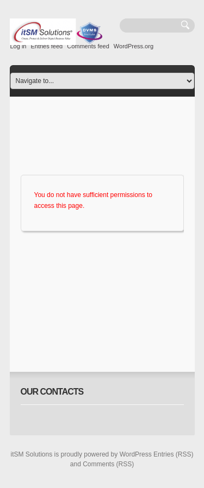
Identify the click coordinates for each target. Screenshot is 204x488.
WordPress (136, 454)
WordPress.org (133, 46)
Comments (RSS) (108, 464)
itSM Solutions (32, 454)
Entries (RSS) (173, 454)
